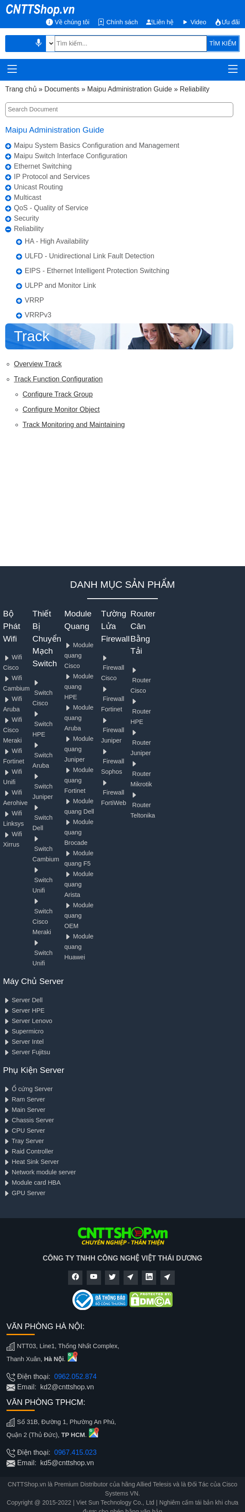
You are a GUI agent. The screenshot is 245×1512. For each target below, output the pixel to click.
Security (26, 218)
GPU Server (24, 1192)
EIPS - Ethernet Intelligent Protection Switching (97, 270)
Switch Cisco (42, 693)
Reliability (28, 228)
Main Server (24, 1109)
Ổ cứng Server (28, 1088)
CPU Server (24, 1130)
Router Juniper (141, 742)
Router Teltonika (143, 805)
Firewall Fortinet (112, 699)
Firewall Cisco (112, 668)
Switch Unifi (42, 880)
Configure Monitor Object (61, 409)
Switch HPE (42, 724)
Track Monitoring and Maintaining (74, 424)
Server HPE (24, 1010)
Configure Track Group (58, 394)
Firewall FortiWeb (113, 793)
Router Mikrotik (141, 774)
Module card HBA (32, 1182)
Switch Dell (42, 817)
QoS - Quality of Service (51, 208)
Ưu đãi (227, 22)
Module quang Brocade (78, 832)
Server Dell (22, 1000)
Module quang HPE (78, 687)
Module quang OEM (78, 915)
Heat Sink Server (31, 1161)
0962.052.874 (75, 1376)
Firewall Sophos (112, 762)
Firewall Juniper (112, 730)
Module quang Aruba (78, 718)
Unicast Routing (38, 187)
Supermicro (23, 1031)
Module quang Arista (78, 884)
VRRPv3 (38, 315)
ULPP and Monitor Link (60, 285)
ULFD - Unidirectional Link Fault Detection (89, 256)
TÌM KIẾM (222, 43)
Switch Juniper (43, 786)
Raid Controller (28, 1151)
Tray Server (23, 1140)
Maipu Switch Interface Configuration (70, 156)
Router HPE (141, 711)
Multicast (27, 197)
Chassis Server (28, 1120)
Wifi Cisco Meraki (12, 730)
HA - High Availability (56, 241)
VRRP (34, 300)
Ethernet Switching (43, 166)
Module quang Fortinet (78, 780)
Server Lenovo (27, 1020)
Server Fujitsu (26, 1052)
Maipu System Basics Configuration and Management (97, 145)
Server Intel (23, 1041)
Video (194, 22)
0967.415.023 (75, 1452)
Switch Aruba (42, 755)
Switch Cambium (46, 849)
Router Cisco (141, 680)
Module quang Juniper (78, 749)
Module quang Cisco (78, 655)
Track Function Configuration (58, 379)
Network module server (39, 1172)
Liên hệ (159, 22)
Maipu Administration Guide (54, 129)
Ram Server (24, 1099)
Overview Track (38, 364)
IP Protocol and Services (52, 176)
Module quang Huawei (78, 947)
